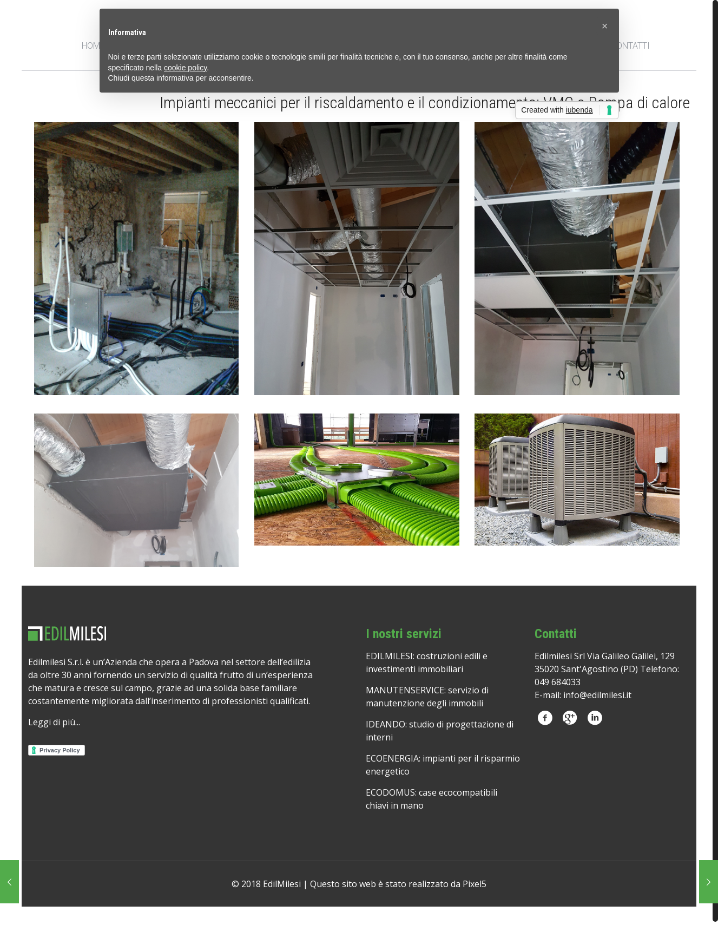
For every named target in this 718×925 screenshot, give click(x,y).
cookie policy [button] (185, 67)
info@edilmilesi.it (597, 695)
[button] (605, 26)
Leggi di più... (54, 722)
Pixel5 (474, 884)
